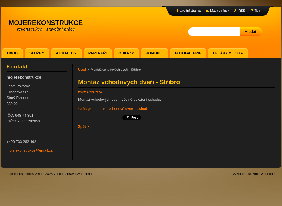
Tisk (257, 10)
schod (142, 108)
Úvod (82, 69)
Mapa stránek (219, 10)
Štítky (84, 108)
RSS (242, 10)
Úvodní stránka (190, 10)
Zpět (82, 126)
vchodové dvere (121, 108)
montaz (100, 108)
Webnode (268, 173)
